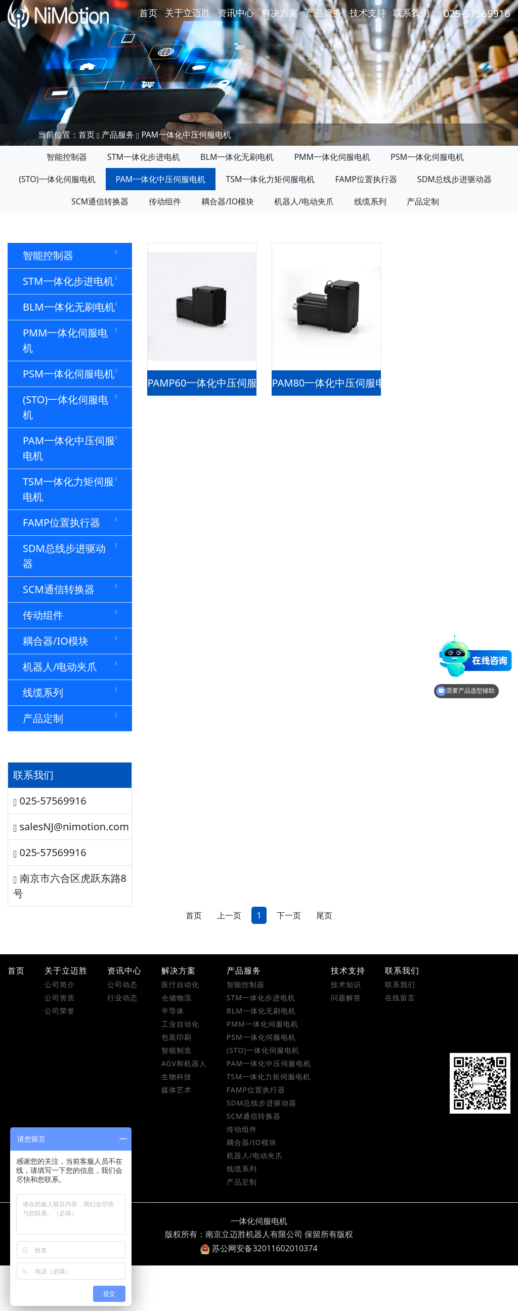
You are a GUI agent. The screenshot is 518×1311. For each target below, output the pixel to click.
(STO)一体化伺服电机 (57, 179)
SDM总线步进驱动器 (454, 179)
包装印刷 (176, 1082)
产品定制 (423, 201)
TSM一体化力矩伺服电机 (270, 179)
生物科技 (176, 1122)
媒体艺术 (176, 1135)
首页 (148, 13)
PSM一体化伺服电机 (427, 156)
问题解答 (346, 1043)
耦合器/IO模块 (227, 201)
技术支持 (368, 13)
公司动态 (122, 1030)
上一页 (229, 960)
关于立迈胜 (187, 13)
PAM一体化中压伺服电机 (186, 134)
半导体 (172, 1056)
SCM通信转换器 (99, 201)
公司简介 (60, 1030)
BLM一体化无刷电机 (237, 156)
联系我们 (411, 13)
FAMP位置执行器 (366, 179)
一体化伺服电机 (259, 1266)
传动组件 (165, 201)
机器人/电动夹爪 (304, 201)
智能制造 (176, 1096)
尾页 (324, 960)
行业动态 (122, 1043)
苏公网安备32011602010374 (258, 1293)
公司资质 (60, 1043)
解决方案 (280, 13)
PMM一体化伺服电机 (332, 156)
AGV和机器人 (184, 1109)
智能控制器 (67, 156)
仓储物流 (176, 1043)
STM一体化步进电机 (143, 156)
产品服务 (324, 13)
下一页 (289, 960)
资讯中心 (236, 13)
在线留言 (400, 1043)
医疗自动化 (180, 1030)
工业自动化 (180, 1069)
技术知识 (346, 1030)
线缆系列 (370, 201)
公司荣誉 (60, 1056)
